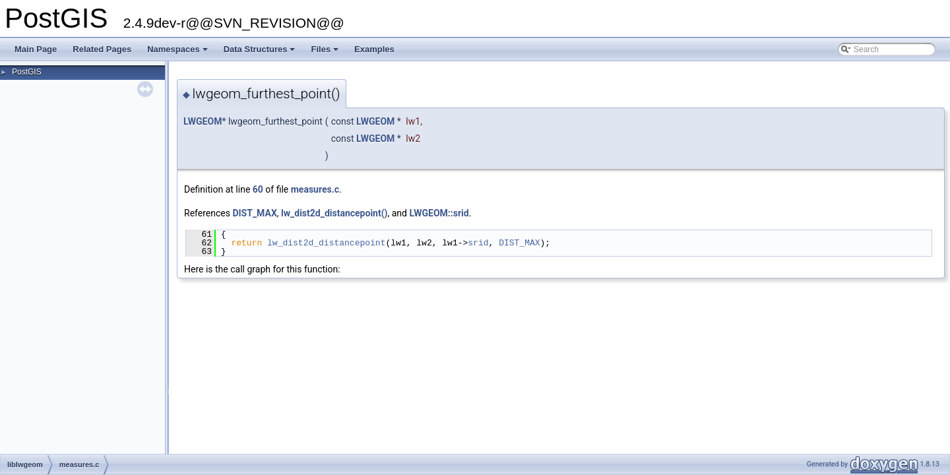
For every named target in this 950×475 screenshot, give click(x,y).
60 (258, 189)
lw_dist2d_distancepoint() (334, 213)
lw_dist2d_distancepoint (326, 243)
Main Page (36, 49)
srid (478, 243)
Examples (374, 49)
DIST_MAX (254, 213)
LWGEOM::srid (438, 213)
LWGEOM (202, 121)
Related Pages (102, 49)
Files (325, 52)
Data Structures (261, 52)
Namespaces (178, 52)
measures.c (315, 189)
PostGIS (27, 72)
